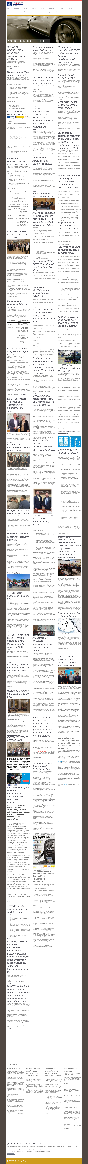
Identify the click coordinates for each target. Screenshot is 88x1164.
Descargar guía (36, 284)
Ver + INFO (9, 68)
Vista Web (79, 1160)
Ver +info (34, 106)
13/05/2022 (34, 129)
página (12, 862)
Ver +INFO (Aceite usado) (12, 572)
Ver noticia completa (37, 757)
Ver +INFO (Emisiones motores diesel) (15, 573)
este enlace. (23, 394)
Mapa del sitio (21, 1160)
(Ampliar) (9, 631)
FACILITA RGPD (48, 800)
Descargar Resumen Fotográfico (13, 735)
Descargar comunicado (37, 307)
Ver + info (34, 191)
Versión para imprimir (12, 1160)
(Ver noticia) (20, 377)
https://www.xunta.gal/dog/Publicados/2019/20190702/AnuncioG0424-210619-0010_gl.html (72, 1127)
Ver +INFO (9, 298)
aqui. (68, 244)
